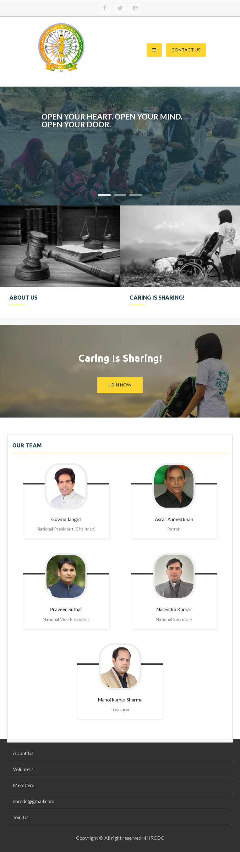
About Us (23, 753)
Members (23, 785)
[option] (60, 261)
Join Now (120, 384)
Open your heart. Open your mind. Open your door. (111, 120)
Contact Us (186, 49)
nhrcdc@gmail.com (33, 801)
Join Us (21, 817)
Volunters (23, 769)
